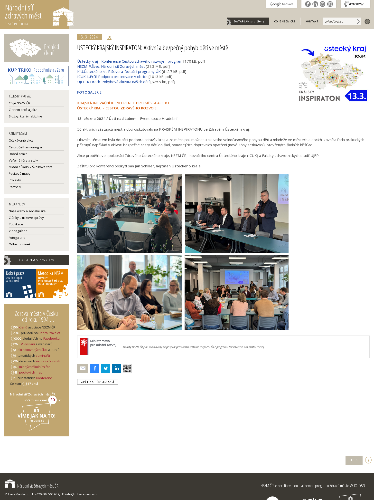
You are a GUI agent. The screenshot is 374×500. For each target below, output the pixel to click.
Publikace (16, 224)
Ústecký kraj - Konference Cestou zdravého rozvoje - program (129, 61)
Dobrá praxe (18, 154)
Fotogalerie (17, 237)
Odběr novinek (20, 244)
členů (23, 327)
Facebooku (51, 338)
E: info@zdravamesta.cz (80, 494)
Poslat (83, 368)
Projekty (15, 180)
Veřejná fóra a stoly (23, 160)
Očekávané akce (21, 140)
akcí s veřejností (48, 361)
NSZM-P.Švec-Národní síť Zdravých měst (111, 66)
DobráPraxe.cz (49, 333)
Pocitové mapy (19, 173)
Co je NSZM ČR (19, 103)
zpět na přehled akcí (97, 382)
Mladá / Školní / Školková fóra (31, 167)
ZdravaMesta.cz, (17, 494)
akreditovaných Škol (32, 349)
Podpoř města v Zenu (36, 70)
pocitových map (30, 372)
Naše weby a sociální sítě (27, 211)
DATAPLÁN (249, 21)
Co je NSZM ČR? (284, 21)
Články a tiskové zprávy (26, 217)
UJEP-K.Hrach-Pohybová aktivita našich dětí (113, 81)
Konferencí (44, 378)
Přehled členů (51, 49)
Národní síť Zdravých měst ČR (31, 486)
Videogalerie (18, 231)
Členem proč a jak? (23, 109)
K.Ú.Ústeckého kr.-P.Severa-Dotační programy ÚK (119, 71)
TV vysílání (27, 344)
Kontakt (312, 21)
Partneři (15, 187)
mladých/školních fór (34, 367)
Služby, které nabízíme (25, 116)
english (366, 21)
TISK (354, 460)
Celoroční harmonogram (27, 147)
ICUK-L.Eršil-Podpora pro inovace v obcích (112, 76)
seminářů (42, 355)
